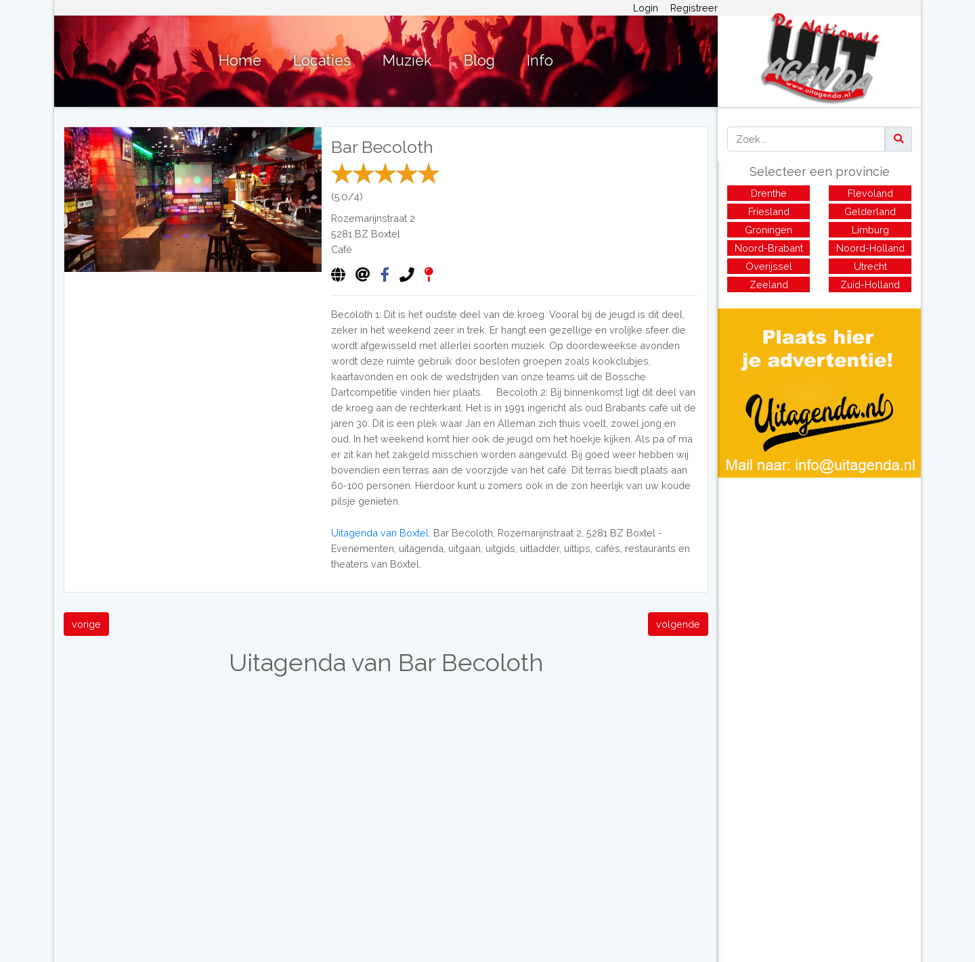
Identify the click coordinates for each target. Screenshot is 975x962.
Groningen (768, 229)
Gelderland (870, 211)
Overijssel (768, 266)
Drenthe (769, 193)
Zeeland (769, 284)
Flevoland (870, 193)
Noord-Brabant (769, 248)
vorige (86, 624)
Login (645, 8)
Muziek (407, 60)
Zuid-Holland (870, 284)
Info (540, 60)
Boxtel (385, 233)
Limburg (870, 229)
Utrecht (870, 266)
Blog (479, 60)
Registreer (694, 8)
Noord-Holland (870, 248)
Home (240, 60)
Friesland (768, 211)
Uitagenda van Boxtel (380, 533)
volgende (678, 624)
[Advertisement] (819, 572)
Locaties (322, 60)
